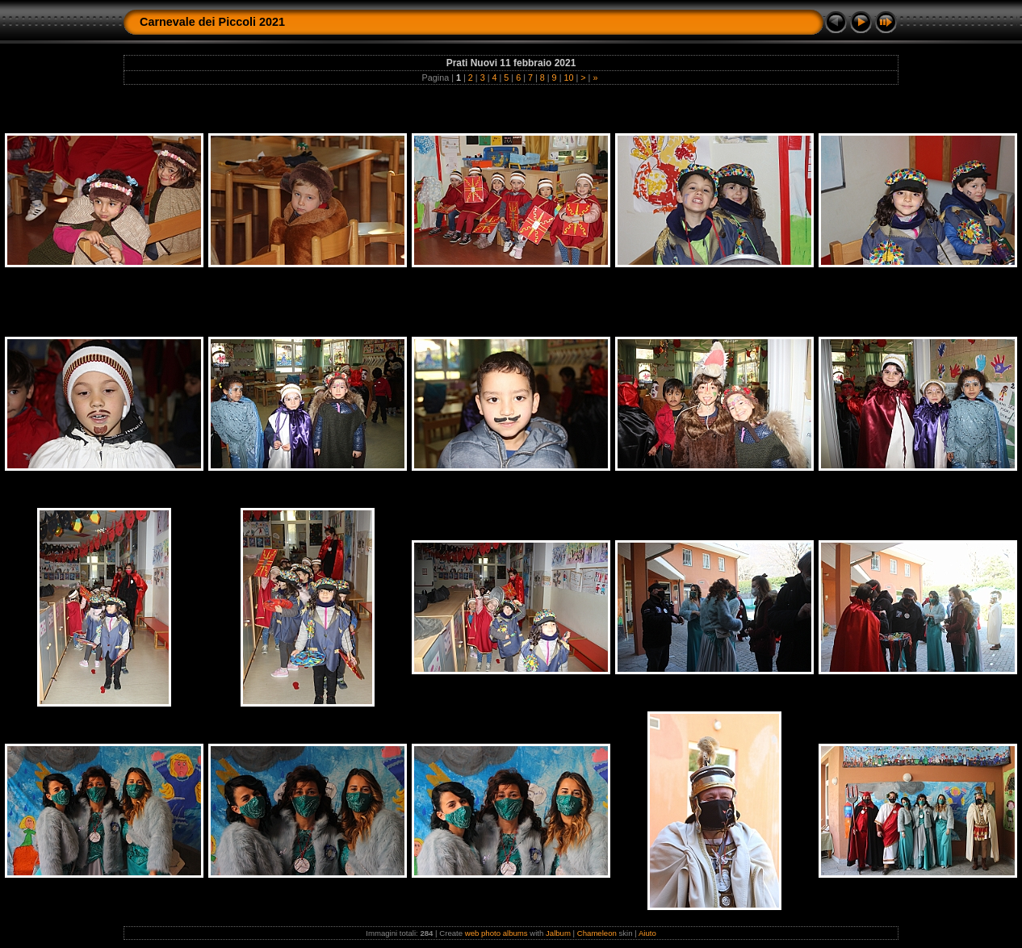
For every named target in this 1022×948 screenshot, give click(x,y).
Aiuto (647, 933)
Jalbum (558, 933)
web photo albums (496, 933)
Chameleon (597, 933)
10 (568, 77)
